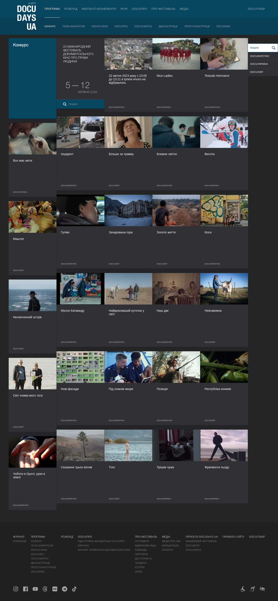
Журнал (18, 536)
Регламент (142, 541)
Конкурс (50, 26)
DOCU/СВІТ (256, 72)
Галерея (167, 550)
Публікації (19, 541)
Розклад (70, 8)
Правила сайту (233, 536)
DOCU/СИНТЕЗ (143, 26)
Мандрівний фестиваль (201, 541)
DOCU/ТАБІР (256, 8)
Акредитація (170, 545)
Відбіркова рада (145, 545)
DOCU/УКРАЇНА (259, 64)
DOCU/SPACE (193, 550)
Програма (52, 8)
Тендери (140, 563)
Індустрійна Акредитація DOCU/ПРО (101, 541)
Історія (140, 567)
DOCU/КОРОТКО (259, 56)
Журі (124, 8)
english (32, 3)
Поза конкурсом (74, 26)
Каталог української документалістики (104, 550)
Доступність (143, 558)
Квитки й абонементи (99, 8)
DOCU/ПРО (139, 8)
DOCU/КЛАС (223, 26)
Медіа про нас (171, 541)
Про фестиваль (163, 8)
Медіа (184, 8)
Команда (141, 550)
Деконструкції (168, 26)
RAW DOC (83, 545)
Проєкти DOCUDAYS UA (202, 536)
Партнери (141, 554)
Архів (138, 571)
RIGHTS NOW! (100, 26)
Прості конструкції (197, 26)
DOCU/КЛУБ (192, 545)
